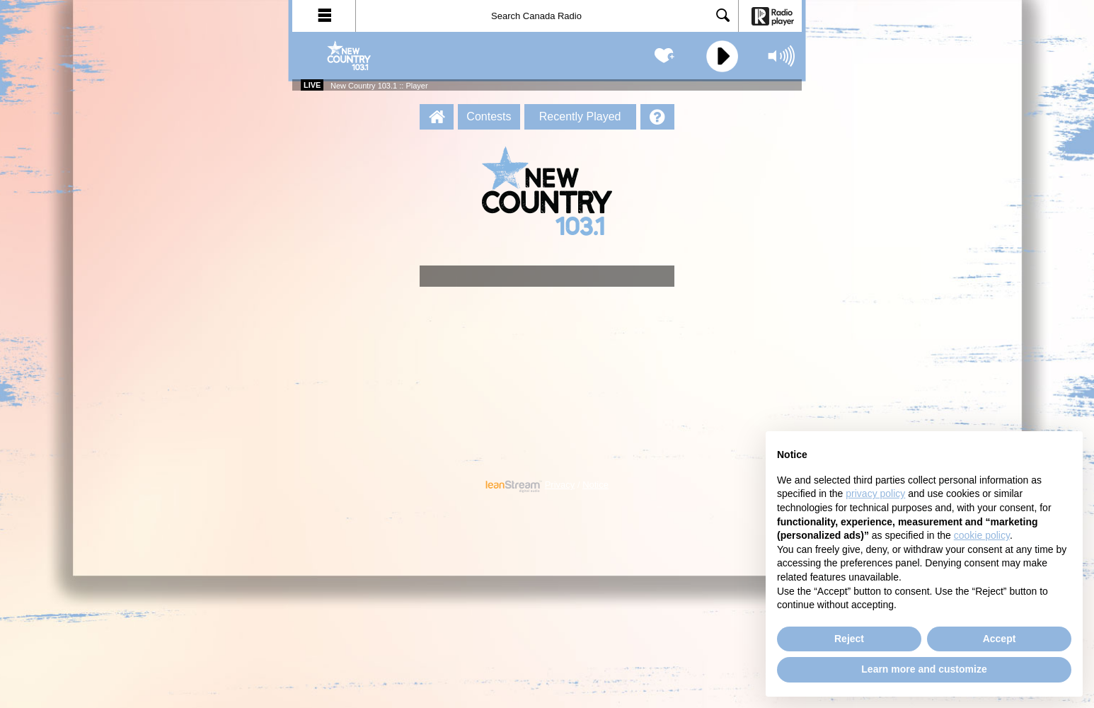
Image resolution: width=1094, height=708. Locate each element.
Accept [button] (999, 638)
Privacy (560, 485)
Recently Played (580, 116)
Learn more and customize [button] (923, 669)
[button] (324, 16)
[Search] (547, 16)
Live (312, 85)
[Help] (657, 117)
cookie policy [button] (982, 535)
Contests (488, 116)
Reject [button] (849, 638)
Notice (595, 485)
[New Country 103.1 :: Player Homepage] (437, 117)
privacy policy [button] (875, 493)
